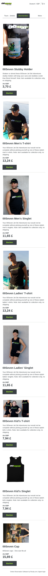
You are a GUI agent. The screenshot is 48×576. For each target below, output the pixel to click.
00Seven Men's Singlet (17, 218)
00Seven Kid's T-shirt (16, 421)
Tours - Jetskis (9, 16)
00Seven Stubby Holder (18, 69)
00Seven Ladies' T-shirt (17, 293)
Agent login (41, 571)
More (41, 16)
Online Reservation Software (19, 571)
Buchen (9, 93)
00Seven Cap (11, 546)
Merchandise (23, 16)
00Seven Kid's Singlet (16, 491)
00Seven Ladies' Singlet (18, 367)
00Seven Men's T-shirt (17, 143)
